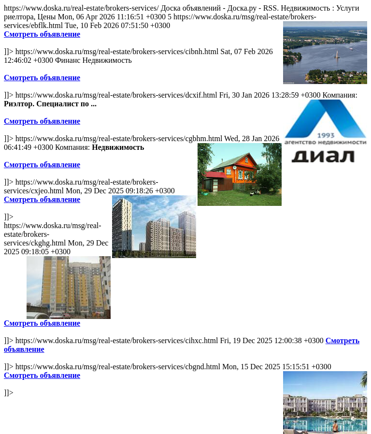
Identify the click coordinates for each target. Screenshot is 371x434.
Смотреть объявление (42, 34)
